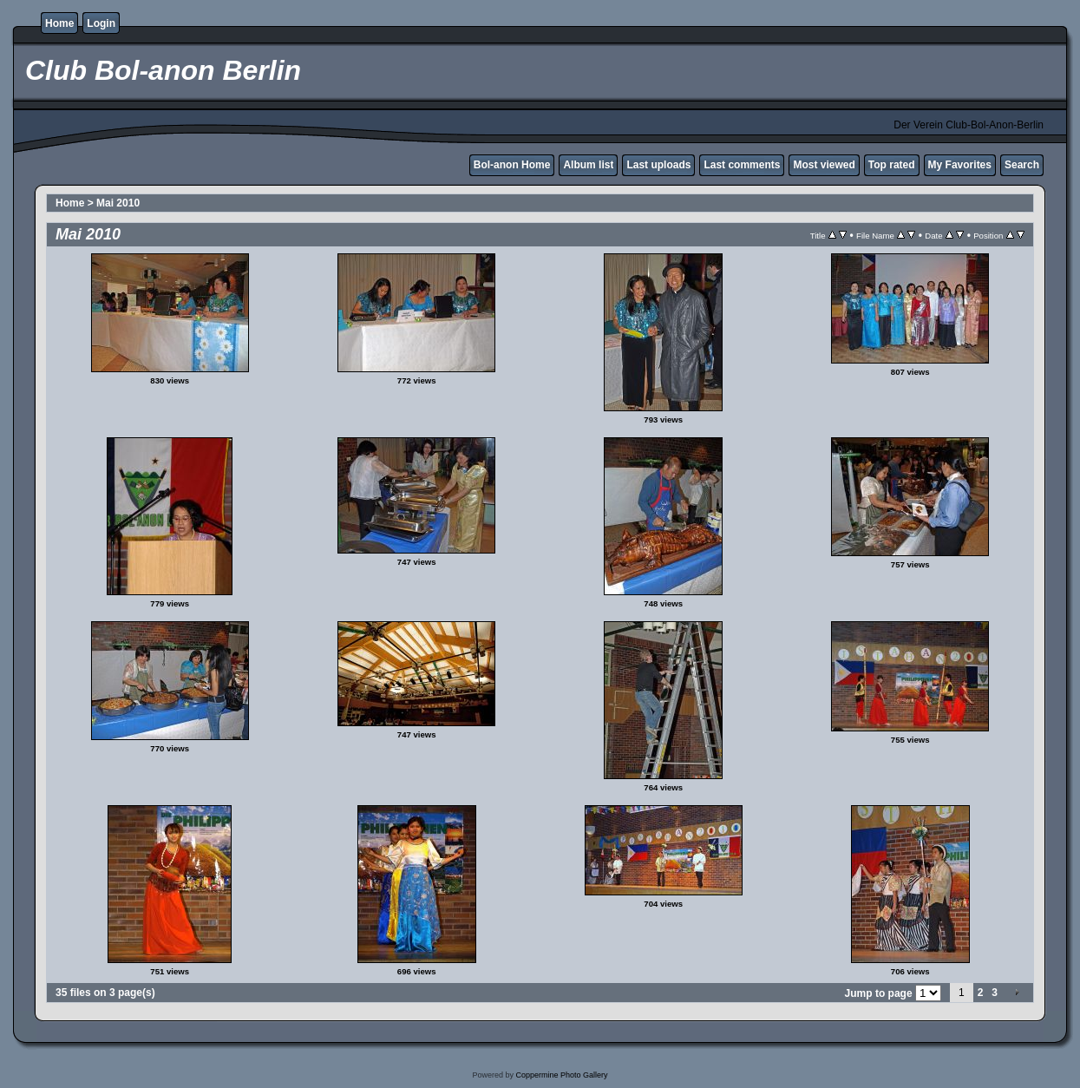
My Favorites (960, 165)
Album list (588, 165)
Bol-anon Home (512, 165)
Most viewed (823, 165)
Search (1022, 165)
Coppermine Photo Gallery (561, 1075)
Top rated (891, 165)
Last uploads (658, 165)
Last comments (742, 165)
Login (101, 23)
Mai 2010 (118, 203)
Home (59, 23)
